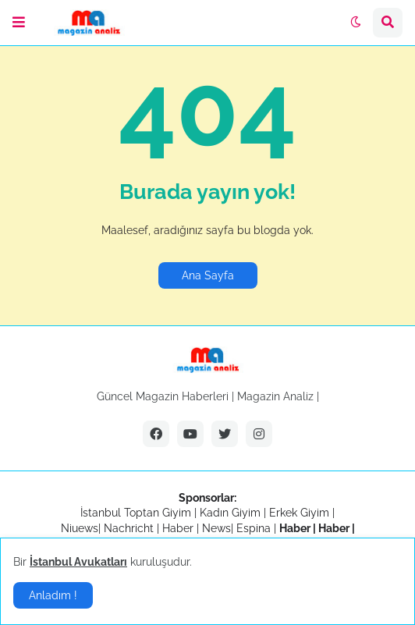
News (216, 528)
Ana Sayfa (208, 275)
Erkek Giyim (299, 512)
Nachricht (130, 528)
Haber (179, 528)
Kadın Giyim (230, 512)
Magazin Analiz (275, 396)
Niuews (79, 528)
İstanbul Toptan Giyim (135, 512)
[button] (18, 22)
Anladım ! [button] (53, 595)
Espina (253, 528)
